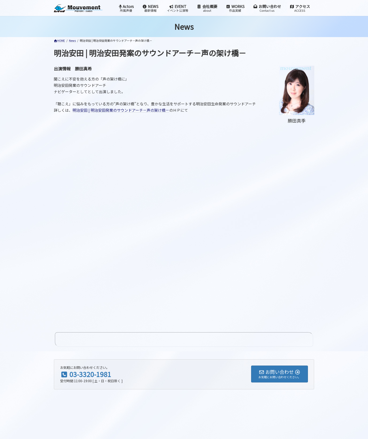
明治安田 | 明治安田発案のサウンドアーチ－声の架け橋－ (121, 110)
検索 (120, 368)
